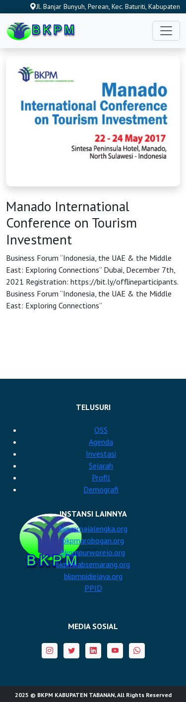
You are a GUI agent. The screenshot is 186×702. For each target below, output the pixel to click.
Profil (101, 477)
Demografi (101, 489)
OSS (101, 430)
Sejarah (101, 465)
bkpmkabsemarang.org (93, 564)
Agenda (101, 442)
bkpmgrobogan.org (93, 540)
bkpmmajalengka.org (93, 528)
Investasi (101, 454)
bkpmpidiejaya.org (93, 576)
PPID (93, 588)
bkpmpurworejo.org (93, 552)
